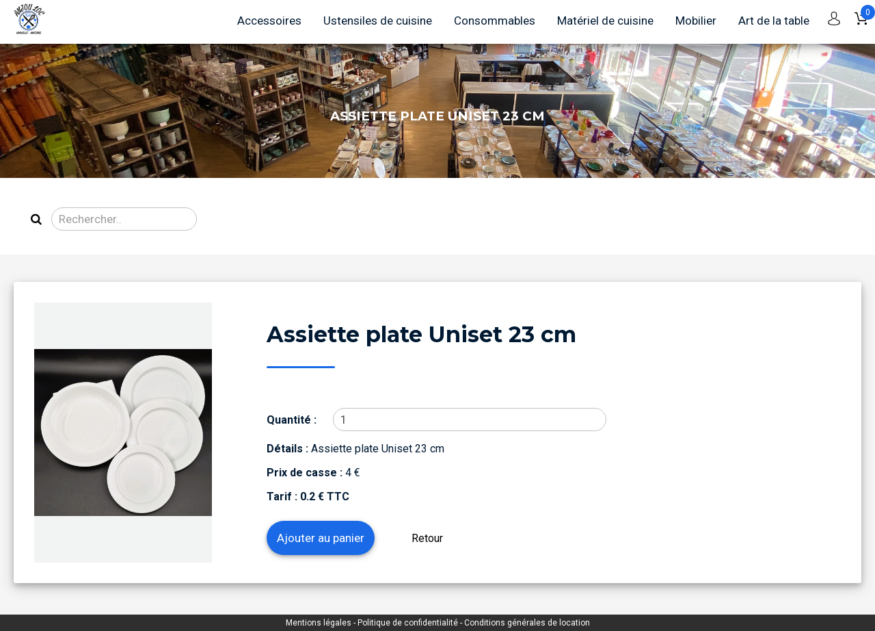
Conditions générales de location (527, 623)
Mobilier (695, 20)
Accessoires (269, 20)
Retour (427, 538)
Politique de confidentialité (409, 623)
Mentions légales (319, 623)
